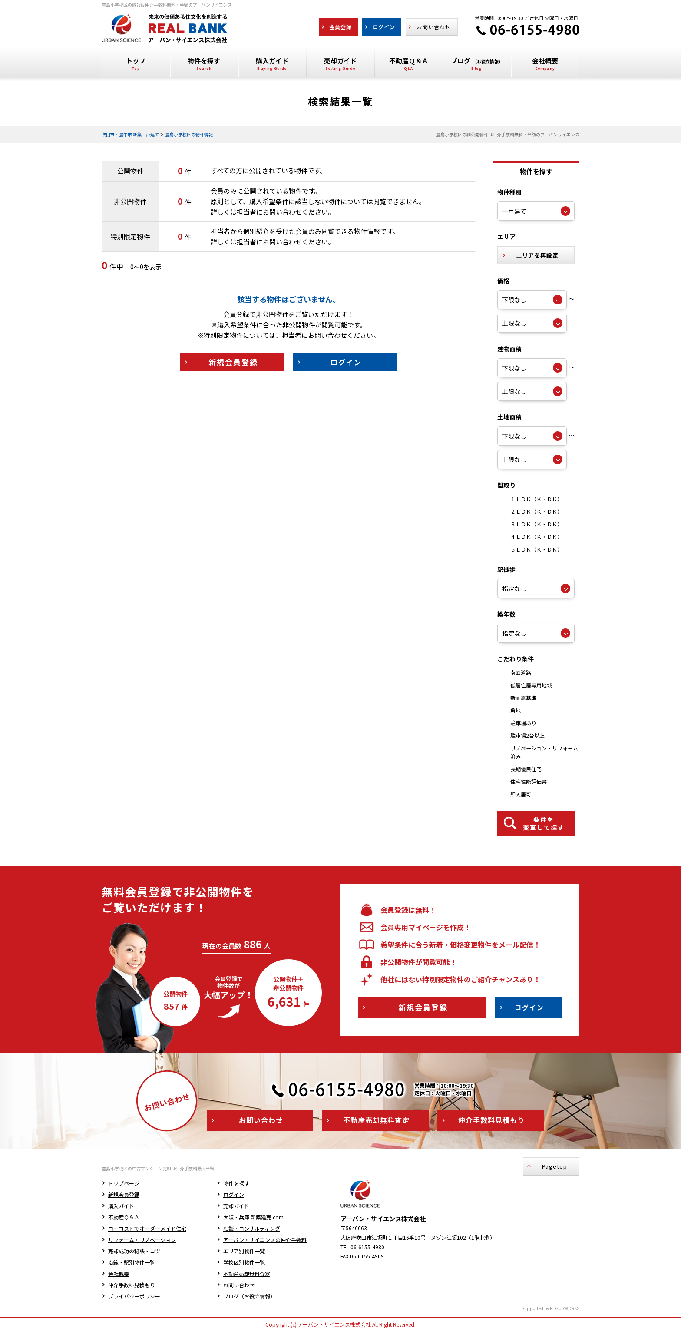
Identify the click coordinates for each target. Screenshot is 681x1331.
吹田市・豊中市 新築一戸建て (130, 134)
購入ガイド (121, 1205)
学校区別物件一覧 (244, 1262)
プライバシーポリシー (134, 1296)
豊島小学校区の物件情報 (189, 134)
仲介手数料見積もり (131, 1284)
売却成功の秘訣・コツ (134, 1251)
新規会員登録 (123, 1194)
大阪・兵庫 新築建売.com (253, 1217)
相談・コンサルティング (251, 1228)
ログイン (233, 1194)
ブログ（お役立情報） (249, 1296)
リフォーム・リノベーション (142, 1239)
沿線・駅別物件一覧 (131, 1262)
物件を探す (236, 1183)
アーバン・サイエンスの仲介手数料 (265, 1239)
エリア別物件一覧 (244, 1251)
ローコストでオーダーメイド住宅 (147, 1228)
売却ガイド (236, 1205)
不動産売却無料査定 (246, 1273)
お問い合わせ (239, 1284)
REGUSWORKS (564, 1308)
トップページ (123, 1183)
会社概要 (118, 1273)
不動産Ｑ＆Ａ (123, 1217)
